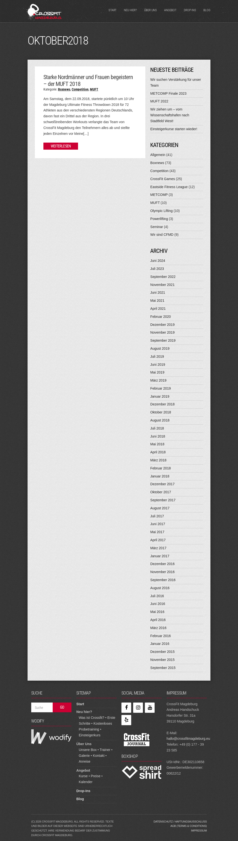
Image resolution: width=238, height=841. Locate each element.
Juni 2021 (157, 292)
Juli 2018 (157, 428)
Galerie (84, 756)
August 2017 (159, 508)
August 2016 (159, 588)
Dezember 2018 (162, 404)
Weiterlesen (61, 146)
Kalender (85, 782)
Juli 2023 (157, 269)
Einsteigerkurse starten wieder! (173, 129)
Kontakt (98, 756)
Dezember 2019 (162, 325)
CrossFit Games (162, 179)
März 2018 (158, 460)
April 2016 (158, 620)
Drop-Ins (190, 10)
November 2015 (162, 660)
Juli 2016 (157, 596)
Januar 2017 (159, 556)
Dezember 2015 (162, 652)
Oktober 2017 (160, 492)
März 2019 (158, 380)
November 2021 (162, 285)
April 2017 (158, 540)
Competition (80, 89)
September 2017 (163, 500)
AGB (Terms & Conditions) (188, 825)
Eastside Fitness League (169, 187)
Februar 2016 (160, 636)
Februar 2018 (160, 468)
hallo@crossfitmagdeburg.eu (188, 738)
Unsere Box (88, 750)
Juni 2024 (157, 261)
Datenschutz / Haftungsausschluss (180, 821)
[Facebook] (126, 708)
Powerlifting (159, 219)
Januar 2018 (159, 476)
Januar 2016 (159, 644)
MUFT (94, 89)
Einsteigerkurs (89, 735)
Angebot (170, 10)
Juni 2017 (157, 524)
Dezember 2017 (162, 484)
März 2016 (158, 628)
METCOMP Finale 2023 (168, 93)
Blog (206, 10)
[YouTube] (150, 708)
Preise (95, 776)
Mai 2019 (157, 372)
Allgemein (157, 155)
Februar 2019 (160, 388)
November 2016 (162, 572)
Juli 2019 (157, 356)
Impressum (199, 830)
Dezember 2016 (162, 564)
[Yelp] (126, 720)
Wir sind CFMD (161, 235)
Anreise (84, 761)
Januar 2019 (159, 396)
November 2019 (162, 332)
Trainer (105, 750)
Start (113, 10)
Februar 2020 (160, 317)
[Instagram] (138, 708)
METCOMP (159, 195)
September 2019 (163, 340)
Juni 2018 (157, 436)
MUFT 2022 (159, 101)
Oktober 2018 (160, 412)
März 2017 (158, 548)
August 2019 (159, 348)
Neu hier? (130, 10)
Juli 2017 (157, 516)
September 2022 (163, 277)
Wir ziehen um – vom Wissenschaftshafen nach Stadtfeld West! (169, 115)
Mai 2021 (157, 300)
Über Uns (150, 10)
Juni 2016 (157, 604)
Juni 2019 (157, 364)
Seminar (156, 227)
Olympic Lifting (161, 211)
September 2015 (163, 668)
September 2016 (163, 580)
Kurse (83, 776)
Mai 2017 (157, 532)
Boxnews (64, 89)
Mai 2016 (157, 612)
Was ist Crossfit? (91, 718)
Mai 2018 (157, 444)
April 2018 (158, 452)
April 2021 (158, 309)
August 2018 (159, 420)
